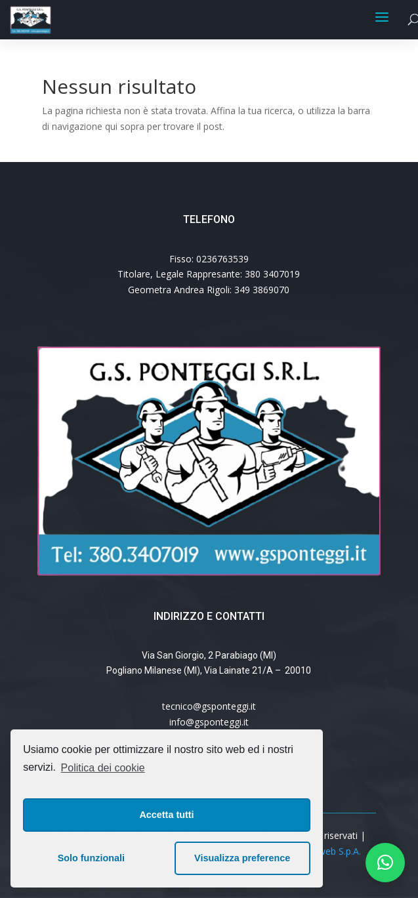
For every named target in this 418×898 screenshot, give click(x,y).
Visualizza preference (242, 858)
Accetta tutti (166, 814)
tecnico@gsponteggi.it (209, 706)
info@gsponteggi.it (209, 722)
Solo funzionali (91, 858)
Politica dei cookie (103, 767)
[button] (385, 862)
